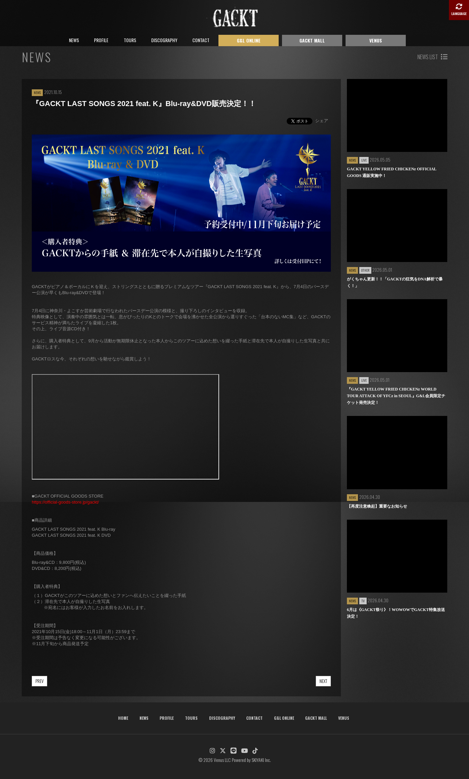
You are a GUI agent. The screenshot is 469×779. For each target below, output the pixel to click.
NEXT (323, 681)
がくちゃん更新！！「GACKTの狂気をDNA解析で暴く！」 (395, 282)
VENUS (375, 40)
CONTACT (200, 40)
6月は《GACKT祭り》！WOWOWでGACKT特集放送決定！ (396, 613)
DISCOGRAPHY (164, 40)
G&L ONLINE (249, 40)
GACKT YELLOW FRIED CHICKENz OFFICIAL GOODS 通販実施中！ (391, 172)
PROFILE (101, 40)
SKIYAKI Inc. (261, 759)
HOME (123, 718)
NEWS (74, 40)
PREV (39, 681)
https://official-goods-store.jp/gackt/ (65, 502)
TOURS (130, 40)
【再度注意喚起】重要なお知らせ (377, 506)
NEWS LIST (432, 57)
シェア (321, 120)
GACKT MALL (312, 40)
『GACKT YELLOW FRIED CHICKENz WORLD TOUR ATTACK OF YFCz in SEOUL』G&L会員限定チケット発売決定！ (396, 396)
